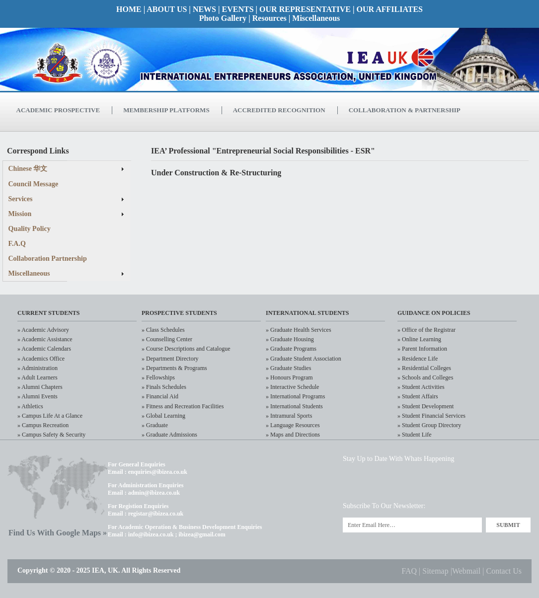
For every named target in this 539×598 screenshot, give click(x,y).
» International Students (294, 406)
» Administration (37, 368)
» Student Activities (421, 386)
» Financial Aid (160, 396)
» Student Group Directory (429, 425)
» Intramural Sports (289, 415)
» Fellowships (158, 377)
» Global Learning (163, 415)
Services (20, 199)
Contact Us (504, 571)
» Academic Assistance (45, 339)
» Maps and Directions (293, 434)
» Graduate (155, 425)
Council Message (33, 184)
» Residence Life (417, 358)
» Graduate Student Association (303, 358)
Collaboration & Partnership (405, 110)
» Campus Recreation (43, 425)
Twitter (355, 482)
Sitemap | (437, 571)
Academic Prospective (58, 110)
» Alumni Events (37, 396)
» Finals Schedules (164, 386)
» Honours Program (289, 377)
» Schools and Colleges (425, 377)
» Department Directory (170, 358)
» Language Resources (293, 425)
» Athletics (30, 406)
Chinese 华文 (28, 168)
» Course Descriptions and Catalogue (186, 348)
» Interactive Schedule (292, 386)
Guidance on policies (433, 312)
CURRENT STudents (48, 312)
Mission (20, 214)
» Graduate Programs (291, 348)
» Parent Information (422, 348)
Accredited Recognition (279, 110)
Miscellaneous (29, 273)
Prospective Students (179, 312)
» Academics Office (41, 358)
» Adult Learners (37, 377)
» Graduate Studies (288, 368)
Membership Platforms (166, 110)
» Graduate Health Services (298, 329)
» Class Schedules (163, 329)
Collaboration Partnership (47, 258)
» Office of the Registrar (426, 329)
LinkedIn (389, 482)
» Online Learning (419, 339)
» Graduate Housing (290, 339)
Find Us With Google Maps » (57, 532)
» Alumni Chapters (40, 386)
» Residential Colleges (424, 368)
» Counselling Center (167, 339)
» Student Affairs (417, 396)
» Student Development (425, 406)
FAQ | (411, 571)
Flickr (458, 482)
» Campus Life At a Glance (49, 415)
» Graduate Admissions (169, 434)
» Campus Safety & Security (51, 434)
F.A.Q (17, 243)
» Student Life (414, 434)
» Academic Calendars (44, 348)
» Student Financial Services (431, 415)
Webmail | (469, 571)
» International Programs (295, 396)
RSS (492, 482)
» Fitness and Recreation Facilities (183, 406)
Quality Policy (29, 228)
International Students (307, 312)
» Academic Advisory (43, 329)
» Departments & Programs (174, 368)
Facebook (423, 482)
